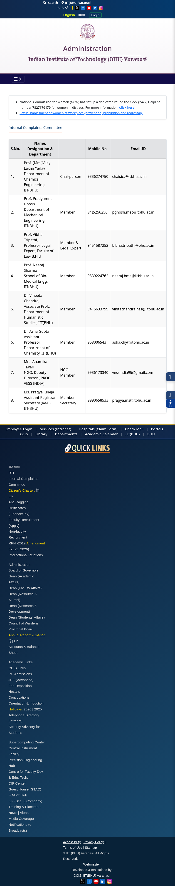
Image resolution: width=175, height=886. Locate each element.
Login (95, 15)
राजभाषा (14, 467)
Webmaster (91, 864)
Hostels (14, 691)
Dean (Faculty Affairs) (25, 588)
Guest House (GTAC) (25, 789)
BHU (151, 434)
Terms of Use (72, 847)
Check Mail (134, 429)
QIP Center (17, 783)
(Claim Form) (107, 429)
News (13, 813)
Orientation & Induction (26, 703)
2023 (14, 549)
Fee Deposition (20, 686)
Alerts (24, 813)
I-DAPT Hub (18, 795)
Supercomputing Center (27, 742)
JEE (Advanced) (21, 680)
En (11, 496)
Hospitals (87, 429)
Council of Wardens (24, 623)
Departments (66, 434)
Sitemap (91, 847)
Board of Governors (24, 570)
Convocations (19, 697)
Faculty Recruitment (24, 520)
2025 (38, 709)
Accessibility (72, 842)
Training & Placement (25, 807)
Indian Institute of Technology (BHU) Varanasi (87, 60)
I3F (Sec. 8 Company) (25, 801)
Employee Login (18, 429)
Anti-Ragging (19, 502)
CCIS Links (17, 668)
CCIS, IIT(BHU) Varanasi (92, 875)
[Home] (87, 32)
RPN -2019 (17, 543)
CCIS (24, 434)
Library (41, 434)
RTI (11, 473)
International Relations (26, 555)
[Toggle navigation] (18, 79)
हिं (37, 490)
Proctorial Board (21, 629)
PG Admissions (20, 674)
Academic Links (21, 662)
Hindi (81, 15)
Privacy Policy (94, 842)
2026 (24, 549)
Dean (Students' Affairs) (27, 617)
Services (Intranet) (55, 429)
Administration (87, 49)
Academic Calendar (101, 434)
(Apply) (14, 526)
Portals (157, 429)
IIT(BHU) (132, 434)
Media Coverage (21, 819)
